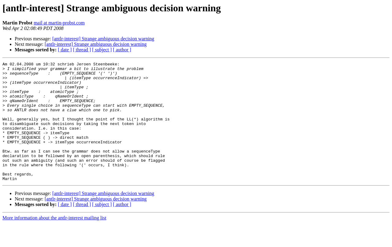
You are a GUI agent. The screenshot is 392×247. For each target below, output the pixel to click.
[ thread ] (82, 49)
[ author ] (122, 49)
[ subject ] (102, 49)
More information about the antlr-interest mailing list (54, 241)
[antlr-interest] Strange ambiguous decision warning (103, 38)
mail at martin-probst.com (59, 22)
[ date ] (65, 49)
